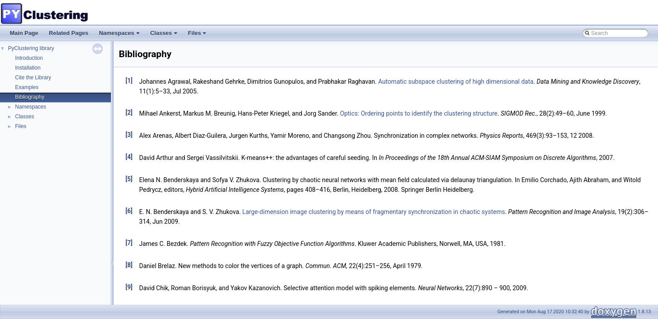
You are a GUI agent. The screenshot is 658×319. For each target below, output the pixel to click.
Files (198, 35)
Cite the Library (33, 77)
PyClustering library (31, 48)
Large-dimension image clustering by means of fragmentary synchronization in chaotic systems (373, 211)
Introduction (29, 58)
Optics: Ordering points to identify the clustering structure (418, 113)
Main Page (24, 33)
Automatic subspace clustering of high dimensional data (455, 81)
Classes (164, 35)
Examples (27, 87)
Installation (27, 68)
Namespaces (120, 35)
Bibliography (29, 97)
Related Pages (68, 33)
